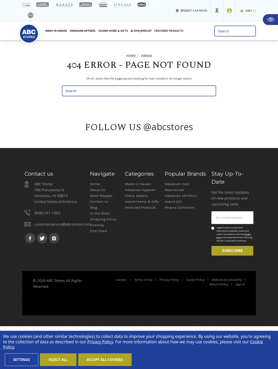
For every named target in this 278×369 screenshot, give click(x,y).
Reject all (58, 359)
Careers (121, 322)
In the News (100, 254)
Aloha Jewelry (136, 236)
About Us (97, 230)
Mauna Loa (174, 230)
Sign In (240, 327)
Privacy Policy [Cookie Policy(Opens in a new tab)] (100, 342)
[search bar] (235, 31)
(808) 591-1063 (47, 253)
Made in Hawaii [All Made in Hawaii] (56, 31)
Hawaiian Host (177, 224)
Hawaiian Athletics (181, 236)
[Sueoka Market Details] (103, 4)
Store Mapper (101, 236)
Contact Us (99, 242)
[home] (29, 32)
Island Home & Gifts (142, 242)
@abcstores (168, 126)
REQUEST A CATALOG (194, 10)
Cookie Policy (195, 322)
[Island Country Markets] (86, 4)
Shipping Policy (103, 260)
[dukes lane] (26, 4)
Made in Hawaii (138, 224)
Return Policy (218, 327)
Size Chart (98, 271)
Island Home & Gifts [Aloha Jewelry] (113, 31)
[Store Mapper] (217, 10)
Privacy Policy (169, 322)
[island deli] (30, 15)
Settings (21, 359)
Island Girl (173, 242)
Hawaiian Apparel (83, 31)
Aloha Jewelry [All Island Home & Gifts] (141, 31)
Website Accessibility (227, 322)
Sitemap (97, 265)
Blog (93, 248)
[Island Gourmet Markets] (43, 4)
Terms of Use (143, 322)
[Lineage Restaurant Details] (122, 5)
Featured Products (140, 248)
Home (95, 224)
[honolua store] (141, 4)
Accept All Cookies (105, 359)
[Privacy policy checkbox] (212, 269)
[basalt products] (64, 5)
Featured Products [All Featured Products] (168, 31)
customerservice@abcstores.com (62, 264)
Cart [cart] (250, 11)
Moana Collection (179, 248)
